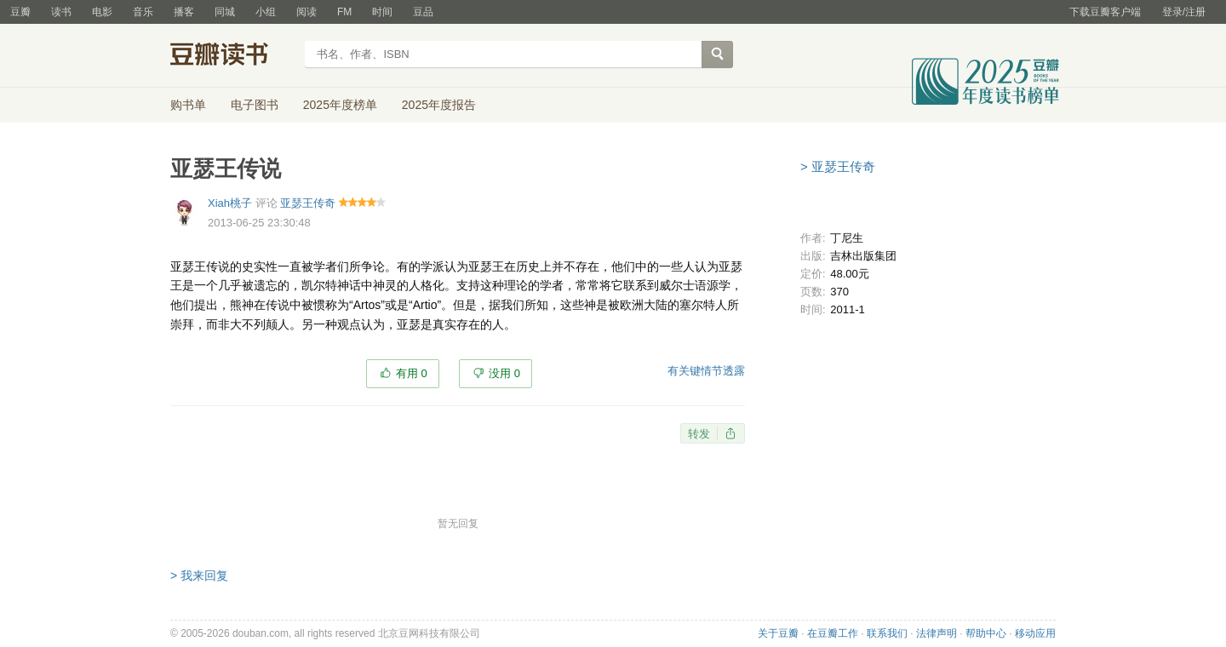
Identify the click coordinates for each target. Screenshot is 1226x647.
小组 (265, 12)
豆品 (423, 12)
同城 (225, 12)
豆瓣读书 (232, 56)
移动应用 (1035, 633)
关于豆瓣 (778, 633)
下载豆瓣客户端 (1105, 12)
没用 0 (504, 373)
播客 (184, 12)
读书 (61, 12)
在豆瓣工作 (832, 633)
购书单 (188, 105)
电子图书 (254, 105)
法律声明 (936, 633)
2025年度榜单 (340, 105)
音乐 (143, 12)
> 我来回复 (199, 575)
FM (344, 12)
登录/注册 (1184, 12)
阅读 (306, 12)
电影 (102, 12)
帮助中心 (985, 633)
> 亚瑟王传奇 (837, 166)
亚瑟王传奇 (307, 203)
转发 (699, 433)
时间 (382, 12)
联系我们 (887, 633)
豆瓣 (20, 12)
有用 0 (411, 373)
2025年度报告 (439, 105)
